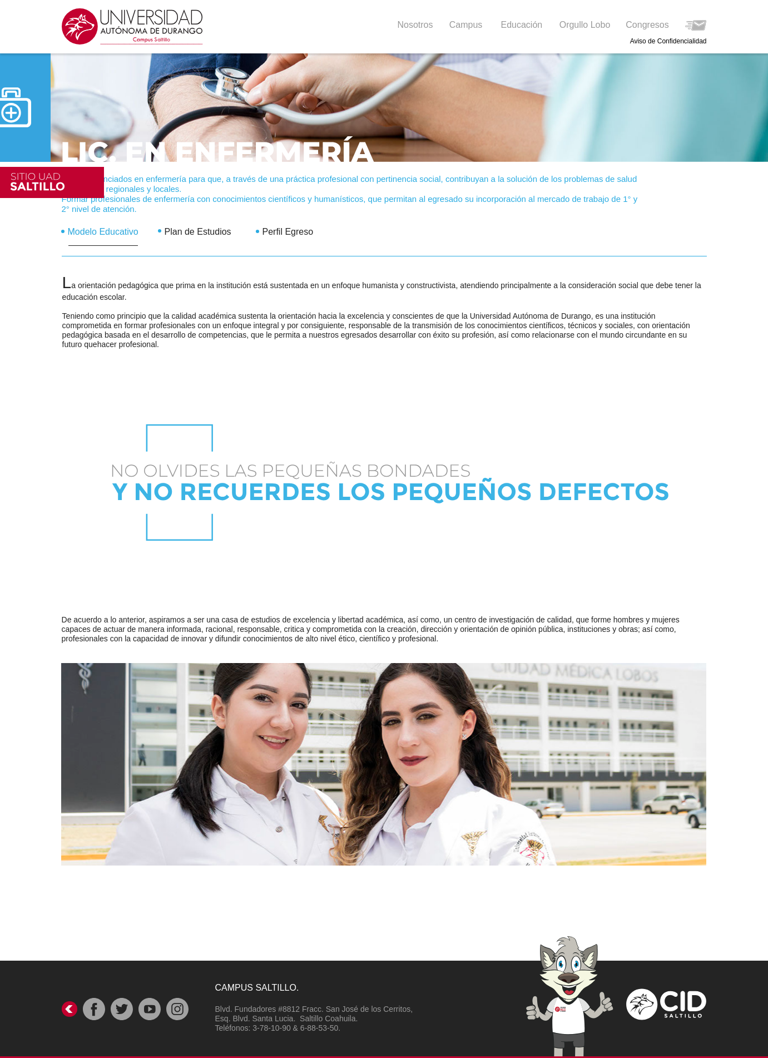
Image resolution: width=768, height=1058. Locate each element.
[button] (522, 24)
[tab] (109, 228)
